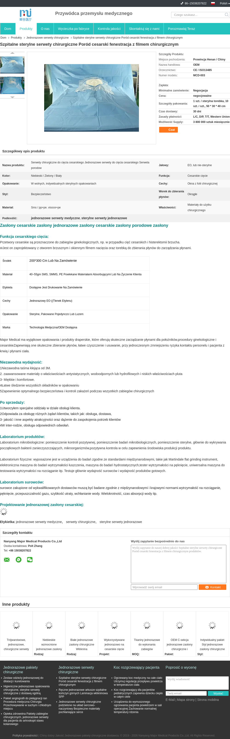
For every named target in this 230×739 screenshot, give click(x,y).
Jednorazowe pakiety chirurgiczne (20, 669)
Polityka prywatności (24, 735)
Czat (169, 130)
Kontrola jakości (109, 29)
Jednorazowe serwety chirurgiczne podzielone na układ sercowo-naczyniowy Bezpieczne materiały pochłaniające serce (80, 707)
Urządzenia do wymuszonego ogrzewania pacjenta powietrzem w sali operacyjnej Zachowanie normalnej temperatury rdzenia (138, 707)
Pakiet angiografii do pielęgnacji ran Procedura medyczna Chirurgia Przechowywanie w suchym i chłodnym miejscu (27, 703)
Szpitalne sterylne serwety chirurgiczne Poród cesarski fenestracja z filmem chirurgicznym (82, 681)
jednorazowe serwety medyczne (39, 522)
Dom (7, 29)
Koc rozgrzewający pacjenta (136, 667)
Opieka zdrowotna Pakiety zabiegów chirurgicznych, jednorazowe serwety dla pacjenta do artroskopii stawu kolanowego (26, 719)
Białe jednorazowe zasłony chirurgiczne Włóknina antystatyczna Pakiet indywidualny (81, 644)
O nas (45, 29)
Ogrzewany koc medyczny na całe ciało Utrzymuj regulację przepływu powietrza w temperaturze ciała (138, 681)
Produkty (26, 29)
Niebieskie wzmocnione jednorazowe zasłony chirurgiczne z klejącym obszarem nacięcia (49, 644)
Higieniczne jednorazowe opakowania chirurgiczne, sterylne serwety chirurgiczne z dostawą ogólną (26, 690)
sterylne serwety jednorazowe (121, 522)
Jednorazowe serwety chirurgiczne (47, 37)
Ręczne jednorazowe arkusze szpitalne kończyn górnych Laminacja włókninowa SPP (83, 693)
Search (227, 15)
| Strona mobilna (207, 700)
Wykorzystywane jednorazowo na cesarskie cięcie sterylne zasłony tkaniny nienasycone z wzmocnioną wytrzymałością (114, 644)
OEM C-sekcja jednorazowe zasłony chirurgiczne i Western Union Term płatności (180, 644)
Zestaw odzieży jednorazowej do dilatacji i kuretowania (23, 679)
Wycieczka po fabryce (73, 29)
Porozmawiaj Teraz (181, 29)
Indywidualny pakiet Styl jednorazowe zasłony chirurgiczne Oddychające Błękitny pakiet (212, 644)
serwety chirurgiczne (80, 522)
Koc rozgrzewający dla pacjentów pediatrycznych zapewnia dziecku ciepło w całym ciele (138, 693)
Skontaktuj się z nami (144, 29)
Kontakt (213, 587)
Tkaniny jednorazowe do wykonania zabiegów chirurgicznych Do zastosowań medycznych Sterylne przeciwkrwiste (147, 644)
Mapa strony (186, 700)
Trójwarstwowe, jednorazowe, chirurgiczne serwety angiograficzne (16, 644)
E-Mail (170, 700)
